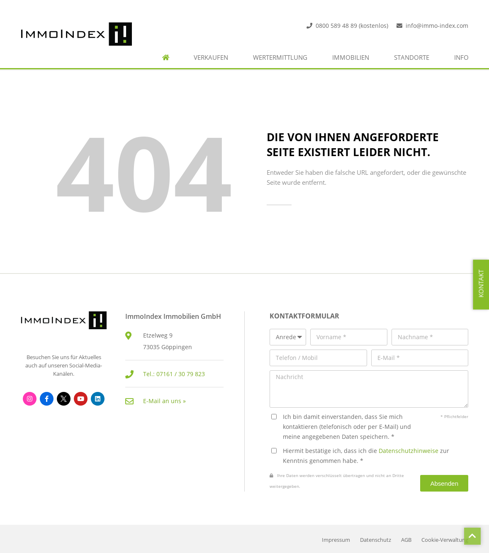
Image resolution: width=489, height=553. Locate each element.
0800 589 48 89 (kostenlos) (352, 25)
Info (461, 57)
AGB (406, 539)
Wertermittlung (280, 57)
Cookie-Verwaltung (444, 539)
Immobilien (350, 57)
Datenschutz (375, 539)
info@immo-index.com (437, 25)
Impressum (336, 539)
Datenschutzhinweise (408, 451)
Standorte (411, 57)
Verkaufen (211, 57)
